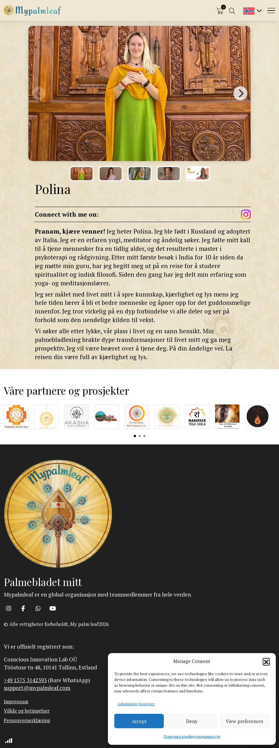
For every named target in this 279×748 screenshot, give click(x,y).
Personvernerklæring (27, 720)
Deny (192, 721)
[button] (266, 661)
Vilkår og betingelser (26, 710)
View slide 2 (140, 436)
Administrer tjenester (136, 703)
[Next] (240, 93)
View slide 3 (144, 436)
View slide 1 (135, 436)
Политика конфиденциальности (192, 736)
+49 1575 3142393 (25, 680)
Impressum (16, 701)
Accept (139, 721)
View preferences (244, 721)
